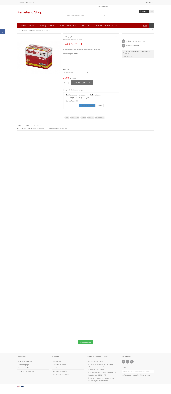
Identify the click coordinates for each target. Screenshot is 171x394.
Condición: (74, 40)
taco (67, 118)
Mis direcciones (58, 368)
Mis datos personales (60, 371)
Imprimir (67, 90)
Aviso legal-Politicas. (24, 368)
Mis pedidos (57, 361)
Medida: (66, 69)
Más (19, 125)
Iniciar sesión (103, 7)
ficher (84, 118)
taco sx (90, 118)
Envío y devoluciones (25, 361)
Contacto (21, 2)
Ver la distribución (72, 101)
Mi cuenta (55, 357)
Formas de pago (23, 365)
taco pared (75, 118)
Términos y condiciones (26, 371)
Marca (27, 125)
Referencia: (66, 40)
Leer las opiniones (87, 105)
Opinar (99, 105)
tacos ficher (100, 118)
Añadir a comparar (79, 90)
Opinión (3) (37, 125)
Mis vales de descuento (61, 374)
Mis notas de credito (60, 365)
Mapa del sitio (30, 2)
